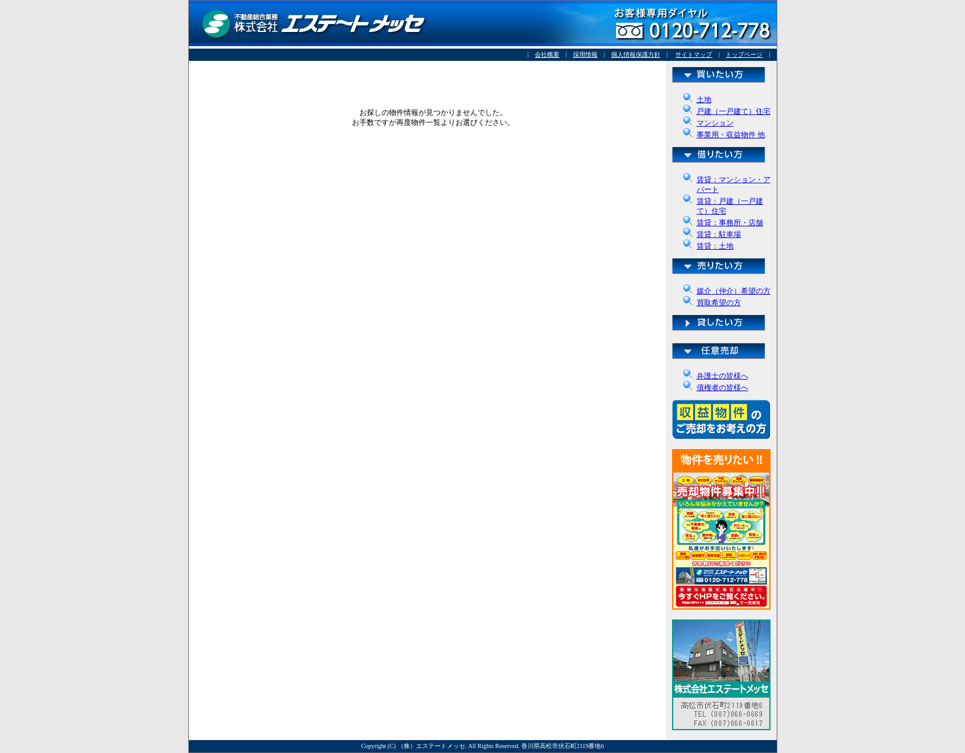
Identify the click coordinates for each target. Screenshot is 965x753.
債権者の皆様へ (722, 387)
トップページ (744, 54)
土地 (704, 99)
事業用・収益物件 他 (731, 134)
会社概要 (547, 54)
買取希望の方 (719, 302)
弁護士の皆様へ (722, 376)
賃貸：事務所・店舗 (730, 222)
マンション (715, 123)
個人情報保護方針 (635, 54)
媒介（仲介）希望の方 (734, 291)
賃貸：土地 (715, 246)
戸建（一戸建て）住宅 (734, 111)
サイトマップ (693, 54)
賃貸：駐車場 (719, 234)
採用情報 (585, 54)
